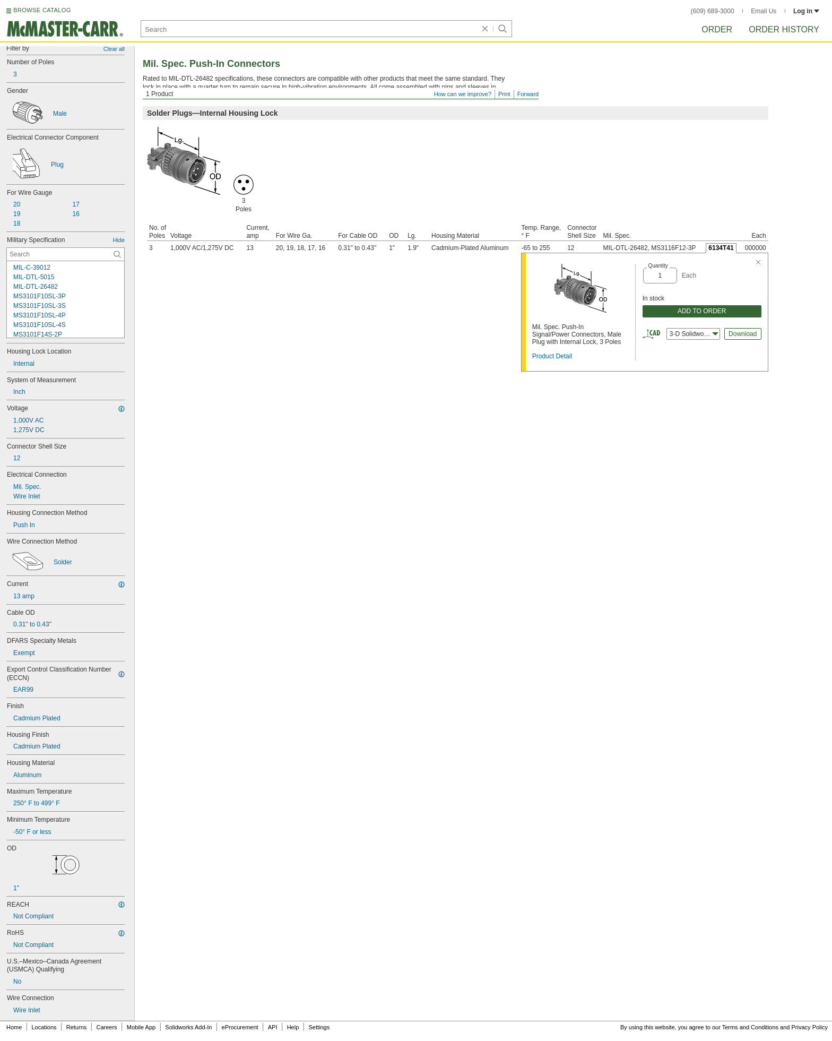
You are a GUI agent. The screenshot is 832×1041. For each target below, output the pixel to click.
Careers (106, 1027)
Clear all (114, 49)
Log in (806, 11)
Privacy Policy (810, 1027)
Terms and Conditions (750, 1027)
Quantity (658, 266)
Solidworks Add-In (188, 1027)
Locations (44, 1027)
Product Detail (552, 356)
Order (716, 29)
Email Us (763, 11)
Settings (319, 1027)
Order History (784, 29)
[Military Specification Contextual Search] (65, 254)
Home (14, 1027)
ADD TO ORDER (702, 311)
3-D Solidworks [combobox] (694, 334)
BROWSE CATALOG (42, 10)
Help (293, 1027)
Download (743, 334)
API (273, 1027)
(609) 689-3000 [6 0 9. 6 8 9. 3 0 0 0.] (712, 11)
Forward (528, 94)
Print (504, 94)
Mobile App (141, 1027)
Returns (76, 1027)
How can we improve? (462, 94)
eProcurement (240, 1027)
